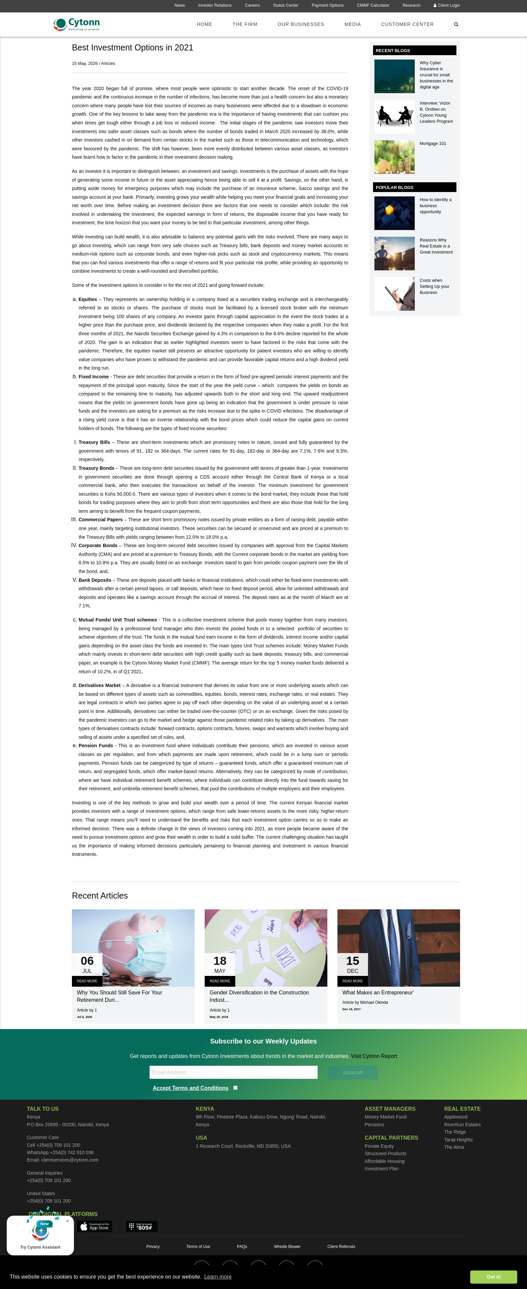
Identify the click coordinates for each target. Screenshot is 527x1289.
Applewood (456, 1117)
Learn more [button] (218, 1277)
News (179, 5)
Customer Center (407, 24)
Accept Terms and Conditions (191, 1088)
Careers (252, 5)
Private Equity (379, 1146)
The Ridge (455, 1132)
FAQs (242, 1246)
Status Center (285, 5)
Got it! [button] (494, 1277)
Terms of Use (198, 1246)
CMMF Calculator (373, 5)
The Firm (245, 24)
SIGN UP (353, 1072)
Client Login (447, 5)
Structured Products (385, 1153)
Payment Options (328, 5)
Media (352, 24)
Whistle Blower (287, 1246)
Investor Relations (215, 5)
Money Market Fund (386, 1117)
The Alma (454, 1147)
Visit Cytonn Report (374, 1056)
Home (204, 24)
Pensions (374, 1124)
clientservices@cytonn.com (69, 1160)
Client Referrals (341, 1246)
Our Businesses (301, 24)
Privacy (153, 1246)
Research (411, 5)
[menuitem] (209, 24)
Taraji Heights (458, 1139)
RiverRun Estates (462, 1124)
